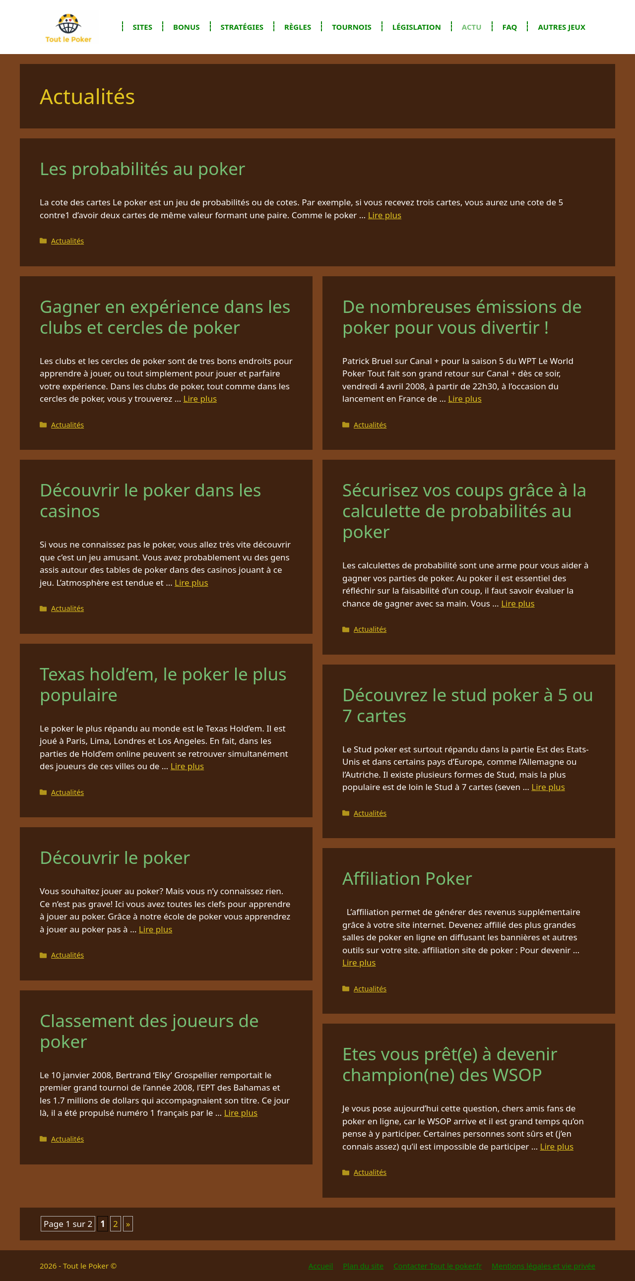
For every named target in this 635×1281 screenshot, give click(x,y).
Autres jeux (561, 27)
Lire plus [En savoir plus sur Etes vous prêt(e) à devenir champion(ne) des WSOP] (556, 1146)
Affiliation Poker (407, 878)
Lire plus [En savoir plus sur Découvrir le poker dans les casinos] (191, 582)
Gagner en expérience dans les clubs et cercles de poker (165, 317)
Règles (297, 27)
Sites (142, 27)
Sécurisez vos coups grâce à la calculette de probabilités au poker (464, 510)
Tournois (352, 27)
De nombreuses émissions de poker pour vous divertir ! (462, 317)
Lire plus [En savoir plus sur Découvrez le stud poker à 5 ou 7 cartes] (548, 787)
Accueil (321, 1266)
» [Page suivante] (128, 1223)
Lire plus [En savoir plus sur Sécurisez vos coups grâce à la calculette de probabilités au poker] (517, 603)
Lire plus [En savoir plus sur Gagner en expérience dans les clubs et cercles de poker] (200, 398)
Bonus (186, 27)
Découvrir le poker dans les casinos (150, 500)
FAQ (510, 27)
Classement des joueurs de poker (149, 1031)
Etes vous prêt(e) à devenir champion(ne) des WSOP (450, 1064)
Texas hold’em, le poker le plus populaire (163, 684)
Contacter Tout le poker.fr (437, 1266)
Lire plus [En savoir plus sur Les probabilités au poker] (384, 215)
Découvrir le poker (115, 857)
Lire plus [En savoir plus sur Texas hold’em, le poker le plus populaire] (187, 766)
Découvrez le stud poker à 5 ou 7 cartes (467, 705)
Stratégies (242, 27)
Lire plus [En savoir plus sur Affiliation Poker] (359, 962)
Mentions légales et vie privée (543, 1266)
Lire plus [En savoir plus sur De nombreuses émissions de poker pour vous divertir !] (464, 398)
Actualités (67, 240)
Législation (416, 27)
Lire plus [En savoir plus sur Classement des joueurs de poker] (240, 1112)
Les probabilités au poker (142, 168)
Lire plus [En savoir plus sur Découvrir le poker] (155, 929)
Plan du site (363, 1266)
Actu (472, 27)
